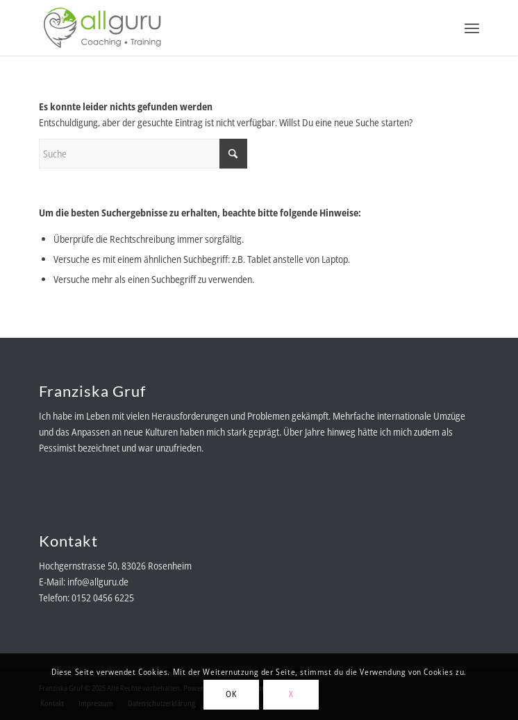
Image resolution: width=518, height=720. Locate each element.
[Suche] (143, 154)
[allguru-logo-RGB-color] (215, 27)
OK (231, 694)
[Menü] (472, 27)
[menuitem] (472, 27)
